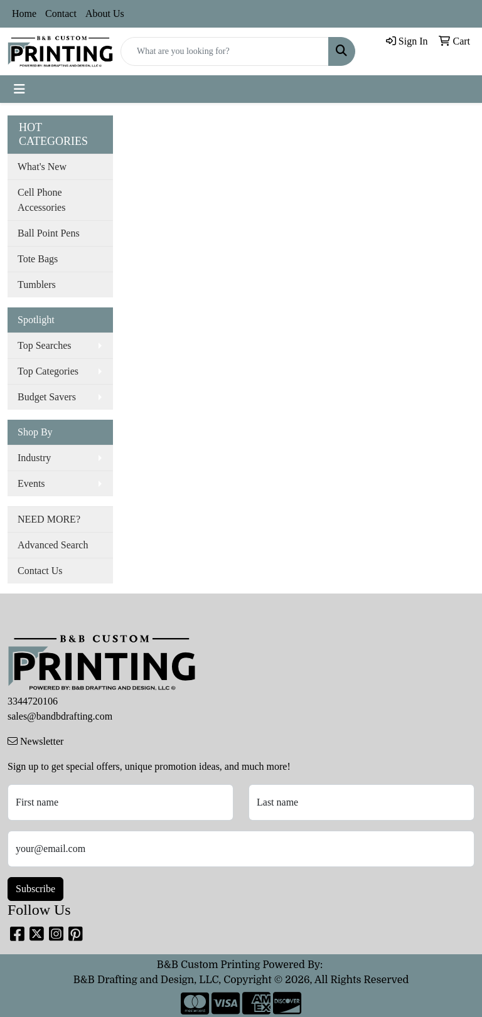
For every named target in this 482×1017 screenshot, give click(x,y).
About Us (104, 13)
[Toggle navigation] (19, 89)
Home (24, 13)
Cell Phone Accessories (41, 200)
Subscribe (35, 888)
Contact (61, 13)
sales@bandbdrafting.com (60, 716)
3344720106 (33, 701)
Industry (34, 457)
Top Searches (45, 345)
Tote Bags (38, 258)
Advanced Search (53, 545)
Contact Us (40, 570)
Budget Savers (47, 396)
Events (31, 483)
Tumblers (37, 284)
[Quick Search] (224, 51)
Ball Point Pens (49, 233)
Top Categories (48, 371)
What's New (42, 166)
